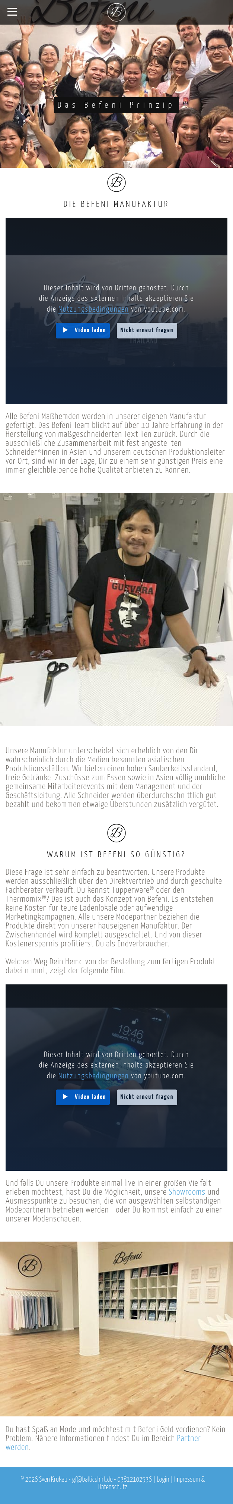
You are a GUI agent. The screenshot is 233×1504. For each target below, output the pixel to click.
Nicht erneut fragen (147, 330)
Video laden (90, 330)
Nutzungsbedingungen (93, 309)
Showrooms (187, 1192)
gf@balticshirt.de (92, 1479)
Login (163, 1479)
